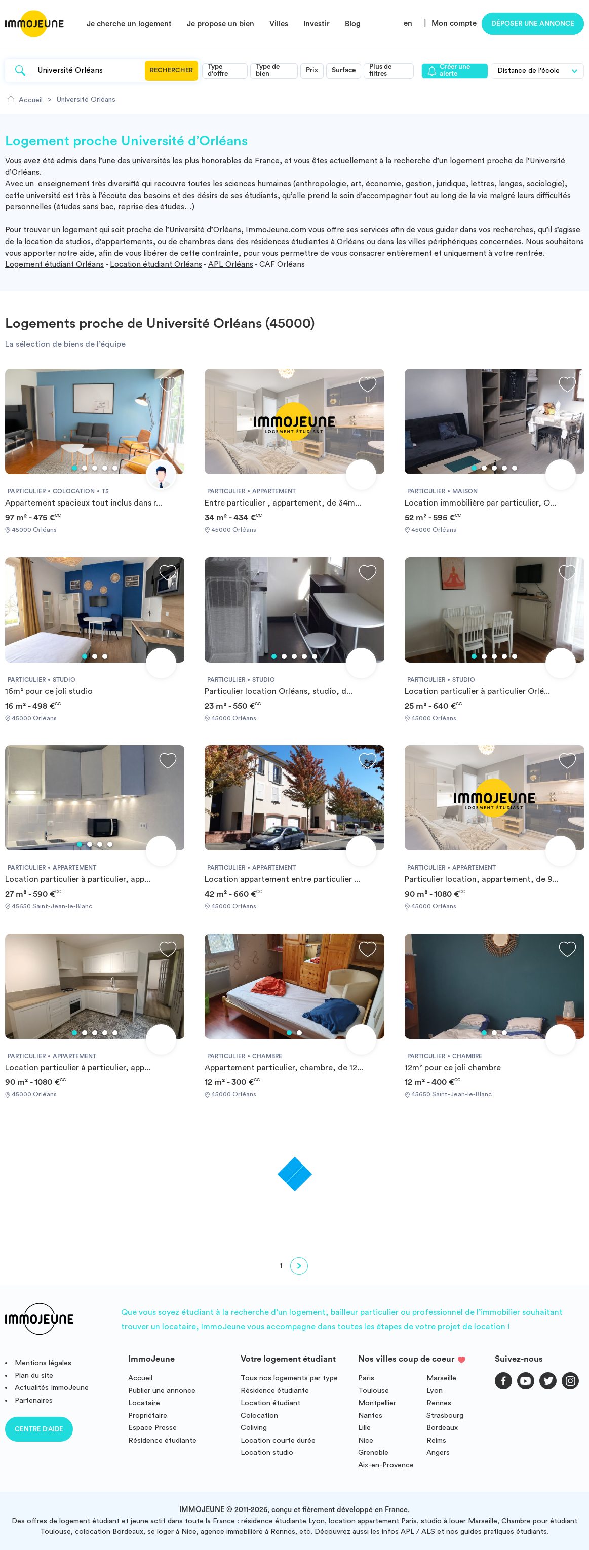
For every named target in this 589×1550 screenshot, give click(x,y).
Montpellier (377, 1403)
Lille (364, 1427)
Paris (366, 1378)
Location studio (267, 1452)
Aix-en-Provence (386, 1465)
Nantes (370, 1415)
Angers (438, 1452)
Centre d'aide (39, 1429)
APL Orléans (230, 264)
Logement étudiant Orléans (54, 264)
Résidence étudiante (162, 1440)
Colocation (259, 1415)
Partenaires (34, 1400)
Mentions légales (43, 1363)
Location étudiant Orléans (156, 264)
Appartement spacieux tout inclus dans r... (83, 503)
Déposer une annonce (532, 23)
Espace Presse (152, 1427)
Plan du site (34, 1375)
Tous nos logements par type (289, 1378)
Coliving (254, 1427)
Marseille (441, 1378)
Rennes (438, 1403)
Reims (436, 1440)
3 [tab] (94, 468)
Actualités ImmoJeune (52, 1387)
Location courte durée (278, 1440)
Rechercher (171, 70)
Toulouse (373, 1390)
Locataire (144, 1403)
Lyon (434, 1390)
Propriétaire (147, 1415)
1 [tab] (74, 468)
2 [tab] (84, 468)
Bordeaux (442, 1427)
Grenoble (373, 1452)
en (408, 23)
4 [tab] (104, 468)
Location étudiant (270, 1403)
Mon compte (454, 23)
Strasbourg (444, 1415)
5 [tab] (114, 468)
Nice (365, 1440)
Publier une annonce (161, 1390)
